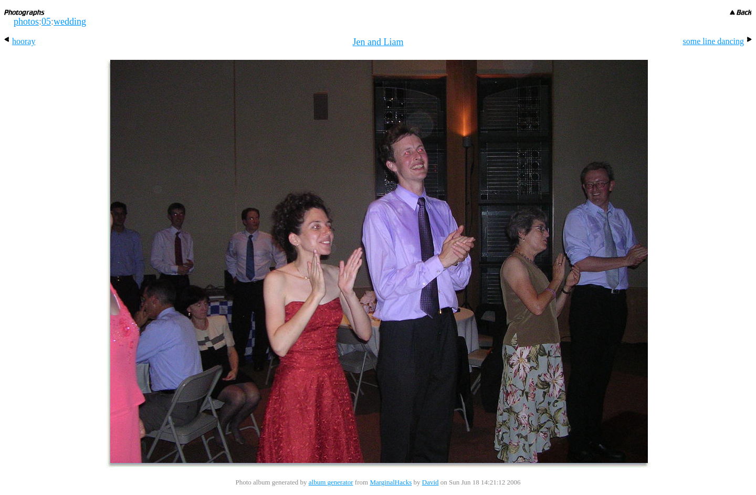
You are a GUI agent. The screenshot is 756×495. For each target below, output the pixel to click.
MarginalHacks (391, 482)
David (430, 482)
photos (26, 21)
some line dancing (717, 41)
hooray (19, 41)
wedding (70, 21)
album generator (331, 482)
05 (46, 21)
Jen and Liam (378, 42)
